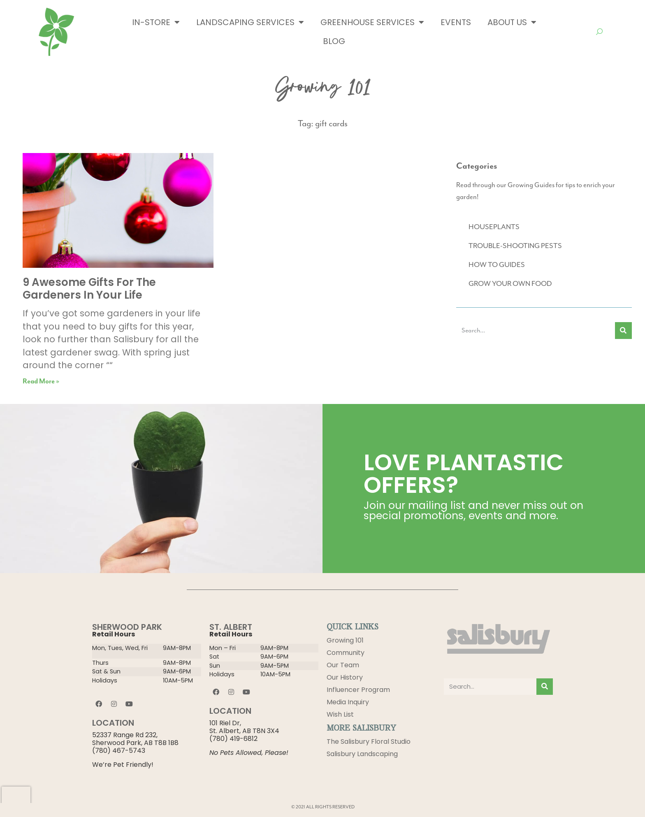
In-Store (156, 22)
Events (456, 22)
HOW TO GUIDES (497, 264)
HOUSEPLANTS (494, 226)
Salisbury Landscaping (362, 754)
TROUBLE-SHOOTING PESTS (515, 245)
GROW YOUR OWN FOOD (510, 283)
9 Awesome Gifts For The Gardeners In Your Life (89, 288)
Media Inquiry (348, 702)
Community (345, 652)
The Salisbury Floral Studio (369, 741)
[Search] (623, 330)
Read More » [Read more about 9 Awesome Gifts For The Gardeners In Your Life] (41, 381)
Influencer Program (358, 689)
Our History (345, 677)
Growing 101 (345, 640)
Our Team (343, 665)
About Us (511, 22)
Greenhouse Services (372, 22)
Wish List (340, 714)
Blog (334, 41)
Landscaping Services (250, 22)
